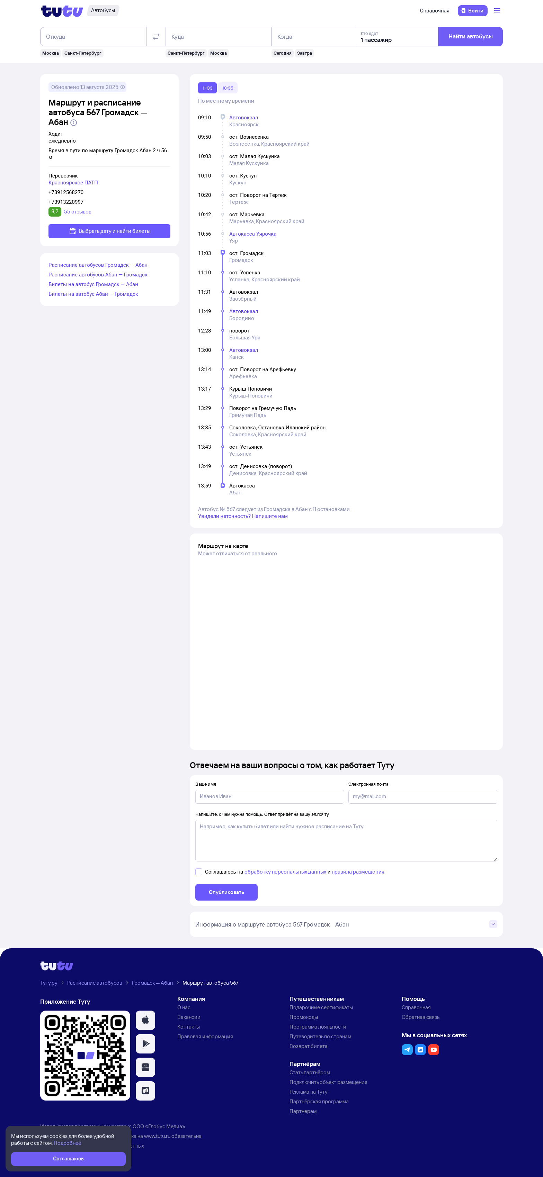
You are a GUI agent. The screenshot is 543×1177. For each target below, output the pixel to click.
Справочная (434, 11)
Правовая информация (205, 1036)
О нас (183, 1007)
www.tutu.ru (157, 1136)
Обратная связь (420, 1017)
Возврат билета (309, 1046)
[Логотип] (62, 11)
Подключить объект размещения (328, 1082)
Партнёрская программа (319, 1101)
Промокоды (304, 1017)
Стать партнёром (310, 1072)
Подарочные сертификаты (321, 1007)
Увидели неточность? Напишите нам (243, 516)
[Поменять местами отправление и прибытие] (156, 36)
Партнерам (303, 1111)
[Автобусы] (103, 10)
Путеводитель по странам (320, 1036)
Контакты (188, 1026)
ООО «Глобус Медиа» (159, 1126)
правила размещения (358, 871)
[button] (145, 1020)
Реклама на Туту (309, 1091)
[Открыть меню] (498, 11)
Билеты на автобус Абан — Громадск (93, 294)
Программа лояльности (318, 1026)
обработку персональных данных (285, 871)
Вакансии (189, 1017)
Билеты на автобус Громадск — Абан (93, 284)
